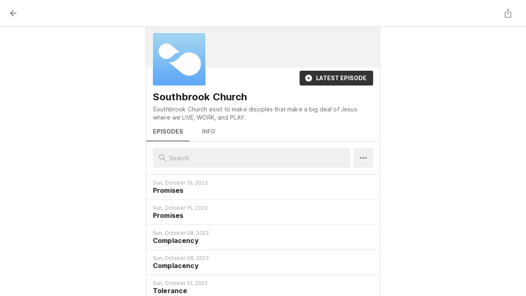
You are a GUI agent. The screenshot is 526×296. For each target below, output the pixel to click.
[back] (13, 13)
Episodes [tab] (168, 131)
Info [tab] (208, 131)
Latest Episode (336, 78)
